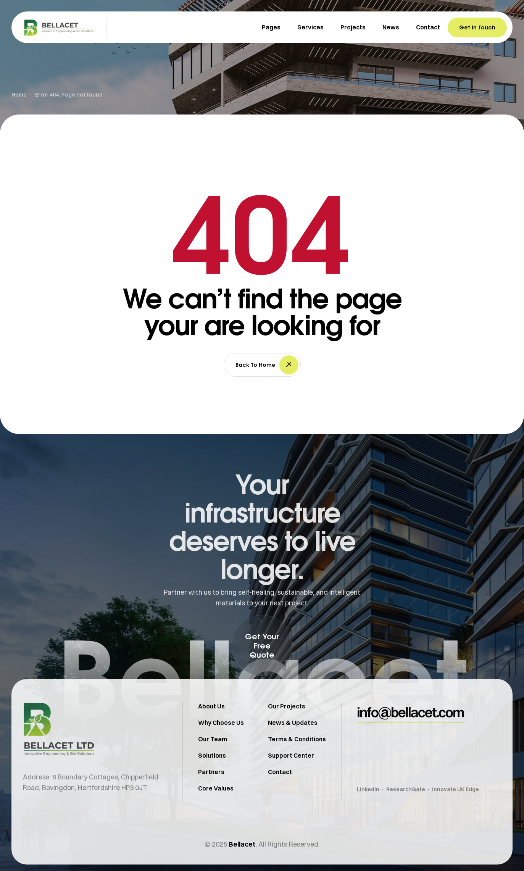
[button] (262, 645)
